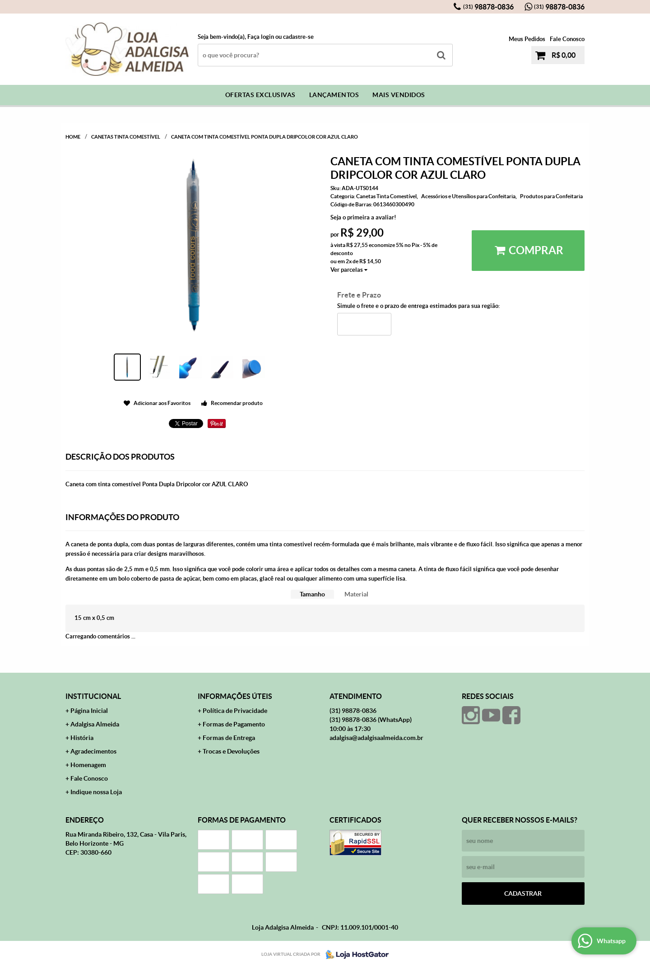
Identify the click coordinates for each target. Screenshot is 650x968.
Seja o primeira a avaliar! (363, 217)
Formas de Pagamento (234, 724)
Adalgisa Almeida (94, 724)
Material (356, 594)
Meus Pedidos (527, 39)
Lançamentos (334, 94)
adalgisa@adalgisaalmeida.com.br (376, 737)
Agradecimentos (93, 751)
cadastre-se (298, 36)
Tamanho (312, 594)
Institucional (93, 696)
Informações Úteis (235, 696)
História (81, 737)
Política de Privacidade (235, 710)
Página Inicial (89, 710)
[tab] (312, 594)
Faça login (260, 36)
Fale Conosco (567, 39)
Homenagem (88, 764)
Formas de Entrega (229, 737)
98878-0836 (488, 7)
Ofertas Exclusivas (260, 94)
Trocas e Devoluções (231, 751)
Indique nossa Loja (96, 792)
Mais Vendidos (398, 94)
